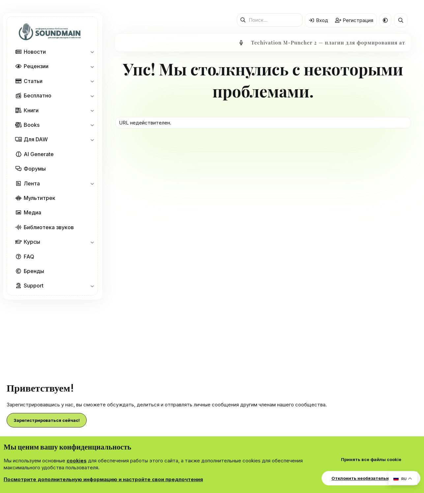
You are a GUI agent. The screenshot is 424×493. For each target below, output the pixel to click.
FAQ (29, 256)
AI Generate (39, 154)
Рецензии (36, 66)
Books (32, 125)
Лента (32, 183)
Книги (31, 110)
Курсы (32, 241)
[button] (92, 52)
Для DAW (36, 139)
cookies (77, 460)
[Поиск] (270, 20)
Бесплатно (37, 95)
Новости (35, 51)
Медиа (32, 212)
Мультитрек (39, 198)
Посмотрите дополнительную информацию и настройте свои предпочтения (103, 479)
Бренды (34, 271)
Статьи (33, 81)
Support (33, 285)
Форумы (35, 168)
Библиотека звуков (49, 227)
